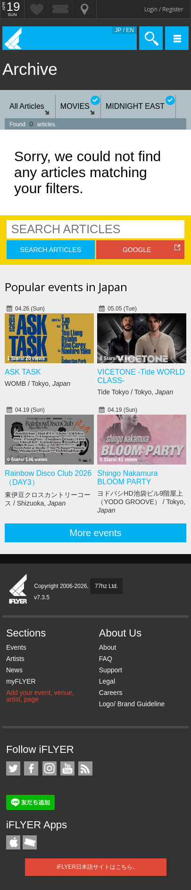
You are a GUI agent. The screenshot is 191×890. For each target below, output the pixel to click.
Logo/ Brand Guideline (132, 704)
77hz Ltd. (106, 586)
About (107, 647)
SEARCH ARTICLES (50, 249)
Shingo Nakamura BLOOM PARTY (127, 477)
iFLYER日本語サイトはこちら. (95, 867)
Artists (15, 658)
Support (110, 670)
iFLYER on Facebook (31, 768)
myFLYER (21, 681)
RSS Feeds (85, 768)
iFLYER (18, 589)
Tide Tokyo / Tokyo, (135, 392)
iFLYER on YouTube (67, 768)
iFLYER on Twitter (13, 768)
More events (95, 533)
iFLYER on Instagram (49, 768)
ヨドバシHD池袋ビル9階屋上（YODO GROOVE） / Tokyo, (141, 502)
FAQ (105, 658)
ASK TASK (23, 372)
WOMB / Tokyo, (37, 383)
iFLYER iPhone (13, 842)
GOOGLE (137, 249)
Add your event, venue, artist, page (40, 696)
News (14, 670)
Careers (111, 692)
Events (16, 647)
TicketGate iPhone (30, 842)
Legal (107, 681)
